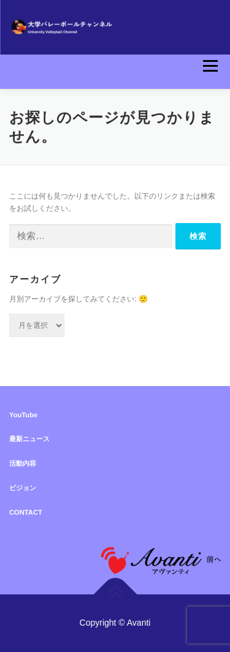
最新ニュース (29, 438)
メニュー (210, 65)
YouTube (23, 415)
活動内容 (22, 463)
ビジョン (22, 487)
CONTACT (25, 512)
